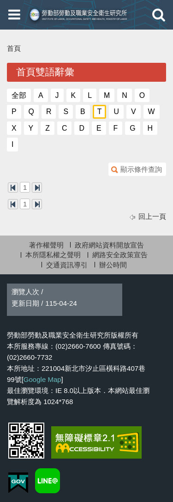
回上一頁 (152, 216)
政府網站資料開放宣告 (109, 245)
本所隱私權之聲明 (53, 255)
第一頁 (13, 187)
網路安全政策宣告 (120, 255)
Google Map (42, 379)
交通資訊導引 (67, 265)
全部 (19, 95)
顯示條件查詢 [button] (141, 169)
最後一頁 (37, 187)
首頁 (14, 48)
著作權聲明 (46, 245)
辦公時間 (113, 265)
